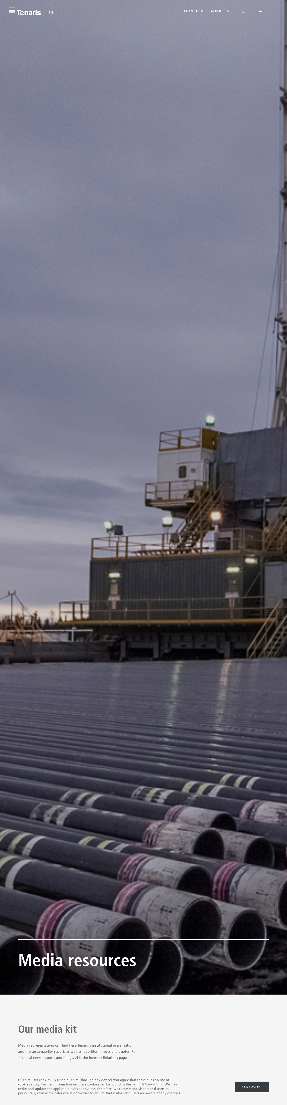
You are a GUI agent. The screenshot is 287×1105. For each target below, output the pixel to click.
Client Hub (193, 11)
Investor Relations (103, 1058)
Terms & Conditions (147, 1084)
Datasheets (218, 11)
